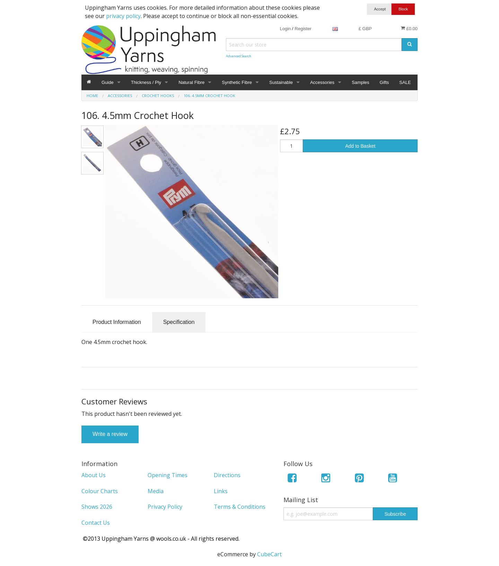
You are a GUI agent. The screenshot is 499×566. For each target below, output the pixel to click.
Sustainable (281, 82)
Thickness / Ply (146, 82)
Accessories (322, 82)
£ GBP (365, 28)
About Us (93, 475)
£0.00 (409, 28)
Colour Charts (99, 491)
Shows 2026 (96, 507)
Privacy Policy (165, 507)
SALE (405, 82)
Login (285, 28)
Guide (108, 82)
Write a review (110, 434)
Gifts (384, 82)
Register (303, 28)
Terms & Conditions (239, 507)
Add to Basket (360, 146)
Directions (227, 475)
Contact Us (95, 522)
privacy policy (123, 16)
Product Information (117, 322)
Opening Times (167, 475)
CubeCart (269, 554)
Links (221, 491)
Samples (360, 82)
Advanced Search (238, 56)
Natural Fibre (191, 82)
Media (156, 491)
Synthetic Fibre (237, 82)
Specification (179, 322)
